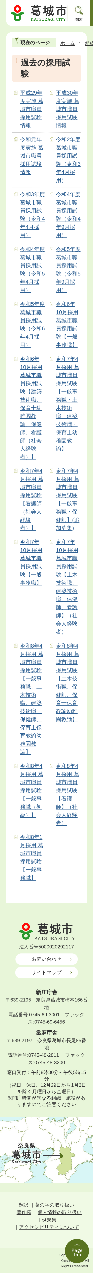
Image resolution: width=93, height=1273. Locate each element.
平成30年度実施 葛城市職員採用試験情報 (67, 109)
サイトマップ (47, 972)
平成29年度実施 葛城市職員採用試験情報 (31, 109)
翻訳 (23, 1205)
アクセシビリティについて (49, 1227)
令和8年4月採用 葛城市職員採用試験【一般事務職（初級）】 (31, 790)
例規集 (49, 1219)
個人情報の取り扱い (60, 1212)
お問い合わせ (46, 959)
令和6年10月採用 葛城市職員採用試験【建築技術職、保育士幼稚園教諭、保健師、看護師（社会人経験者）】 (31, 408)
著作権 (24, 1212)
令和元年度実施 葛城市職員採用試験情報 (31, 155)
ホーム (67, 43)
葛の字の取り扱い (54, 1205)
